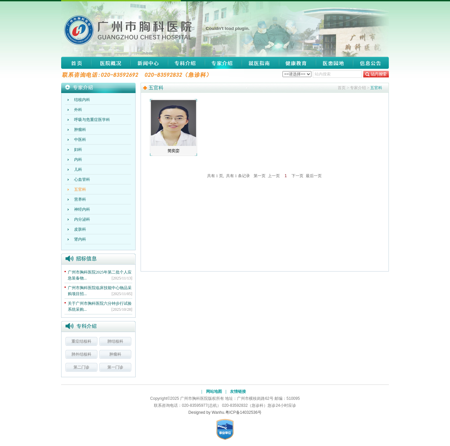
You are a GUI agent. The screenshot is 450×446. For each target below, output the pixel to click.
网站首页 (76, 63)
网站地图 (214, 391)
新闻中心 (149, 63)
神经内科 (82, 209)
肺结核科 (115, 341)
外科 (78, 109)
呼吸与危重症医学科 (92, 119)
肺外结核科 (81, 354)
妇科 (78, 149)
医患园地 (334, 63)
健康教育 (297, 63)
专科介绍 (186, 63)
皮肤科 (80, 229)
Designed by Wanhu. (206, 412)
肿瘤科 (80, 129)
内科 (78, 159)
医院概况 (110, 63)
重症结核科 (81, 341)
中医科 (80, 139)
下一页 (297, 175)
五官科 (80, 189)
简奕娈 (173, 151)
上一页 (274, 175)
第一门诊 (115, 367)
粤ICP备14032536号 (243, 412)
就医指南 (260, 63)
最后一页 (314, 175)
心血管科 (82, 179)
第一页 (260, 175)
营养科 (80, 199)
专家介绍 (223, 63)
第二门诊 (81, 367)
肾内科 (80, 239)
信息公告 (369, 63)
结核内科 (82, 99)
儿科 (78, 169)
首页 (342, 87)
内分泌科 (82, 219)
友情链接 (238, 391)
